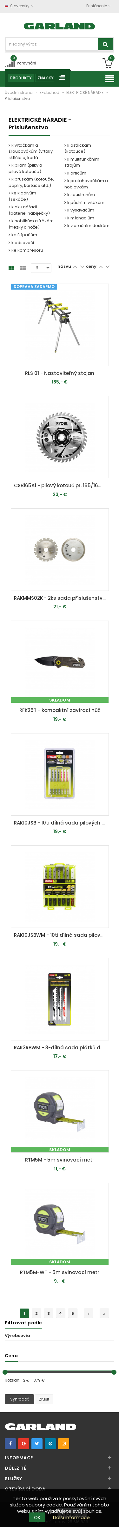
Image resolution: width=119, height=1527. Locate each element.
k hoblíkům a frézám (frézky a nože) (31, 224)
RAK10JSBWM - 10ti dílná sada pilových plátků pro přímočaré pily (61, 935)
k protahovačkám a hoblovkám (86, 184)
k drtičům (75, 173)
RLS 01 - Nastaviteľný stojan (59, 373)
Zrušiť (44, 1399)
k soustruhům (79, 195)
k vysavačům (79, 210)
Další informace (71, 1517)
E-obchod (50, 92)
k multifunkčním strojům (81, 162)
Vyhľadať (19, 1399)
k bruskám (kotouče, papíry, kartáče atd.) (31, 182)
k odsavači (21, 243)
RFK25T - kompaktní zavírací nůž (59, 710)
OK (37, 1517)
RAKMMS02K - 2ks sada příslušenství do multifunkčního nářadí (61, 598)
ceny (91, 266)
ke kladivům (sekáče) (22, 196)
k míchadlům (79, 218)
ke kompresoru (26, 250)
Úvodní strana (19, 92)
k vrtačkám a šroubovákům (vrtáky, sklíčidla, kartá (31, 151)
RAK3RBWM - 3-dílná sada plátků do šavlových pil (61, 1047)
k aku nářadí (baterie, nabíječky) (29, 210)
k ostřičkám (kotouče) (77, 148)
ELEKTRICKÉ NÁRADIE (85, 92)
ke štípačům (23, 235)
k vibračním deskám (86, 226)
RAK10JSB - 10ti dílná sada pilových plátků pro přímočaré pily (61, 822)
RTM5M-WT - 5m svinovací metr (59, 1272)
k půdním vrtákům (84, 202)
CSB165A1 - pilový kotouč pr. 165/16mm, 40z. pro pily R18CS (61, 485)
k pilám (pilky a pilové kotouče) (25, 168)
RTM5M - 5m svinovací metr (59, 1159)
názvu (64, 266)
